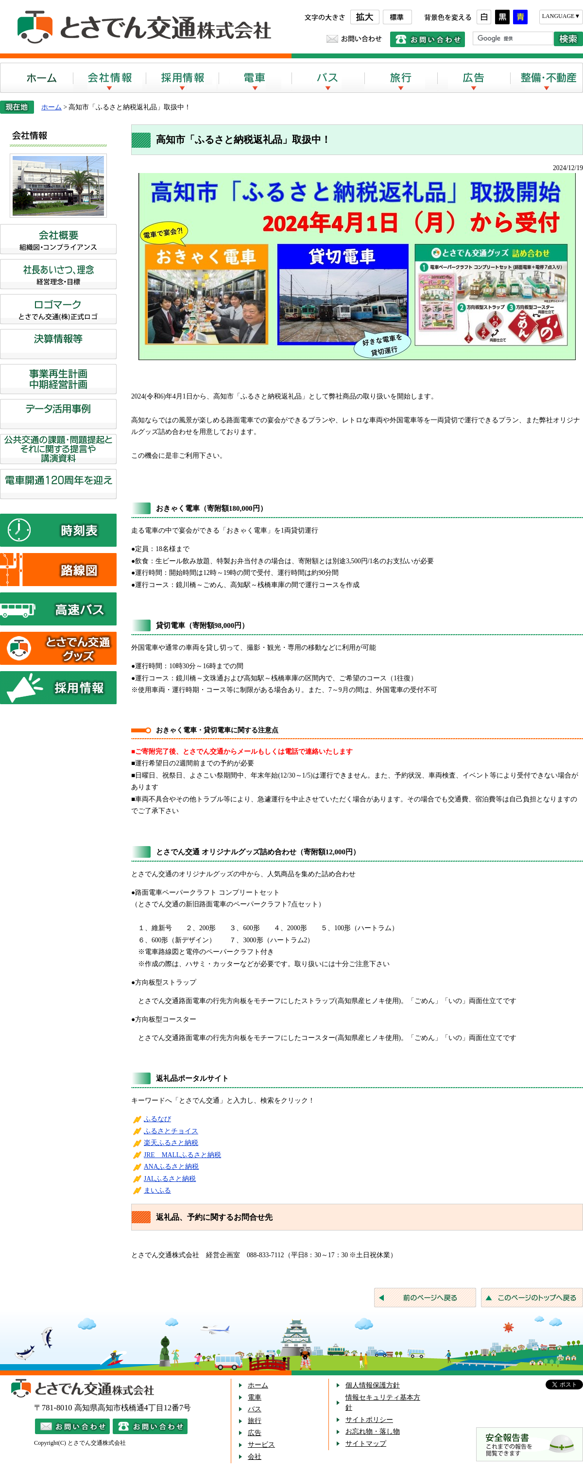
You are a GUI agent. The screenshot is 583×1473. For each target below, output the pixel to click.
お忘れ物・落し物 (372, 1431)
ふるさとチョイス (171, 1131)
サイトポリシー (369, 1419)
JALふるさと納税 (170, 1178)
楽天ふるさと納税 (171, 1142)
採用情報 (182, 78)
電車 (255, 78)
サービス (261, 1444)
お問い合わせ (354, 39)
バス (328, 78)
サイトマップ (365, 1443)
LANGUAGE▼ (561, 16)
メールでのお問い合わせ (72, 1426)
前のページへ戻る (425, 1297)
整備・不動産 (546, 78)
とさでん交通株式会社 (141, 27)
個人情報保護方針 (372, 1385)
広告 (473, 78)
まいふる (157, 1190)
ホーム (36, 78)
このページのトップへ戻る (532, 1297)
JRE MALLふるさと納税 (182, 1155)
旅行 (400, 78)
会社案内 (109, 78)
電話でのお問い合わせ (427, 39)
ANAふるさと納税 (171, 1166)
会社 (254, 1456)
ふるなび (157, 1119)
